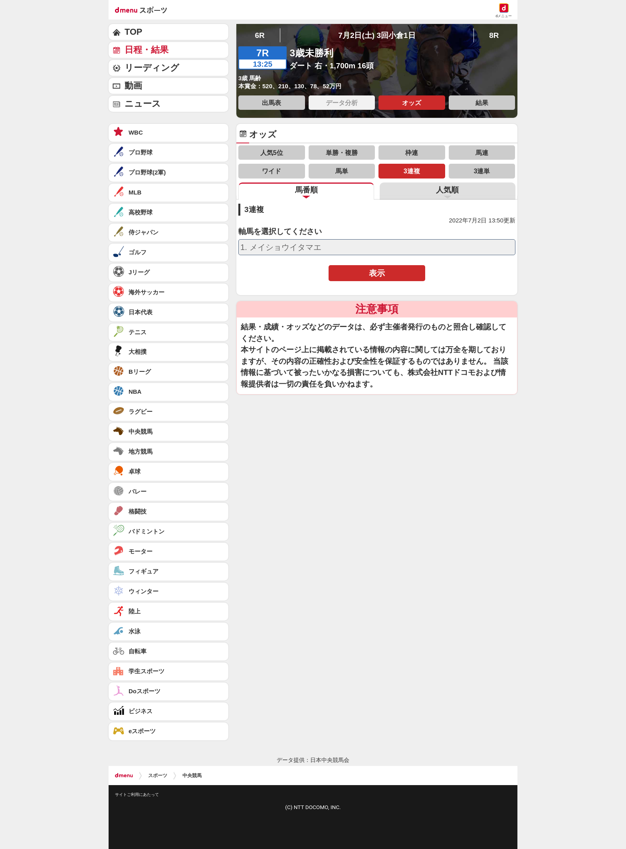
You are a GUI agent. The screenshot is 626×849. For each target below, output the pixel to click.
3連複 (412, 171)
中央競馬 (192, 775)
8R (494, 35)
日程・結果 (146, 50)
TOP (133, 32)
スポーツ (157, 775)
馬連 (481, 152)
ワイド (271, 171)
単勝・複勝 (342, 152)
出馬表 (271, 102)
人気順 (447, 190)
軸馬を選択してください (280, 232)
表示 (377, 273)
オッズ (411, 102)
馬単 (341, 171)
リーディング (152, 68)
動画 (133, 86)
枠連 (411, 152)
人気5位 (271, 152)
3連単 (481, 171)
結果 (481, 102)
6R (259, 35)
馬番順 (306, 190)
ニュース (143, 104)
